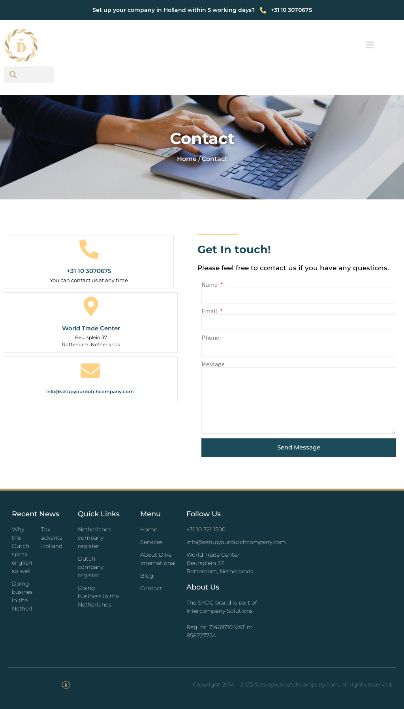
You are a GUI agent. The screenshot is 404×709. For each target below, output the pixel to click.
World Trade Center (91, 328)
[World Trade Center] (91, 306)
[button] (370, 45)
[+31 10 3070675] (89, 249)
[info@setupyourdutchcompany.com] (90, 370)
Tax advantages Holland (57, 538)
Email (209, 311)
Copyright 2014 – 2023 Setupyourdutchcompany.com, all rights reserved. (292, 684)
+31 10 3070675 (89, 271)
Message (213, 364)
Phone (210, 337)
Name (210, 284)
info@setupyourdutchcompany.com (90, 391)
